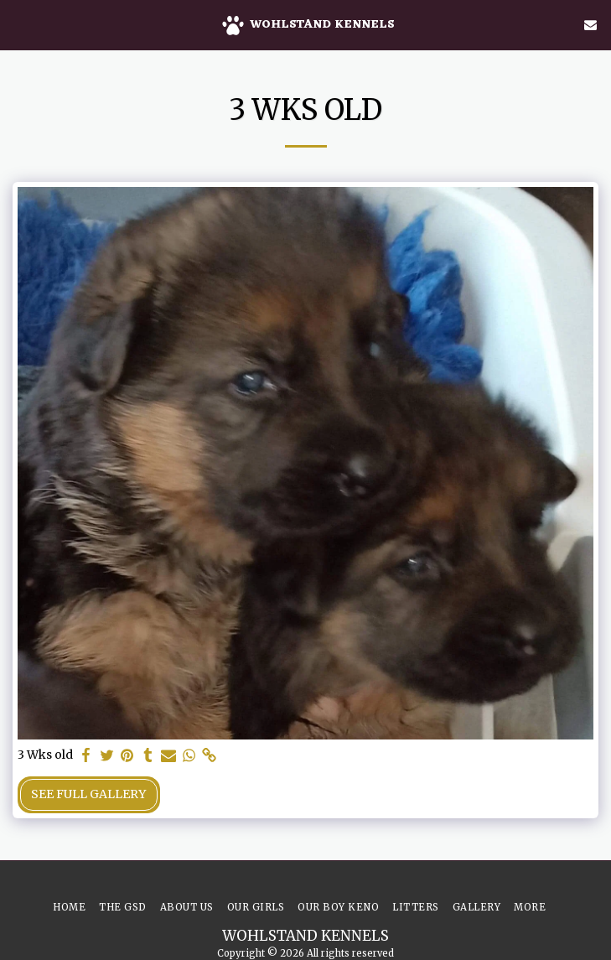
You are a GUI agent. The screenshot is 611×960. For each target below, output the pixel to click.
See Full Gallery (88, 794)
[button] (18, 24)
